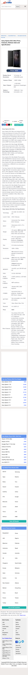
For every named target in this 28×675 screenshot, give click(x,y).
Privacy (17, 649)
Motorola (5, 501)
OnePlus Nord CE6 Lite (8, 459)
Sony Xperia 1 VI (6, 392)
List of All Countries (14, 607)
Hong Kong (18, 588)
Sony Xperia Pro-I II (7, 397)
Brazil (16, 593)
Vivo (16, 481)
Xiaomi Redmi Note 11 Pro (7, 645)
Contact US (18, 647)
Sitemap (18, 651)
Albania (17, 583)
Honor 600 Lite (6, 457)
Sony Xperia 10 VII (7, 382)
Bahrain (4, 588)
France (4, 598)
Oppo (4, 477)
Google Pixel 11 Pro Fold (8, 444)
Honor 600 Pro (6, 452)
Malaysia (17, 568)
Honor (16, 501)
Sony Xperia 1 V (6, 402)
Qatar (4, 573)
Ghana (16, 603)
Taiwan (17, 598)
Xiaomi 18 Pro (5, 441)
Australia (17, 553)
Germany (17, 573)
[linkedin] (22, 643)
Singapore (5, 563)
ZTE (16, 511)
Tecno (4, 511)
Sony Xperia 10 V (6, 400)
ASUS (16, 506)
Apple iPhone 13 (6, 650)
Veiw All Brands (14, 521)
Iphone (4, 471)
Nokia (4, 481)
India (16, 558)
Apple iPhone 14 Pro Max (7, 641)
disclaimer (18, 653)
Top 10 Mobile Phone (7, 638)
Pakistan (17, 543)
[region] (14, 21)
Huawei (17, 486)
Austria (4, 578)
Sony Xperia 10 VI (6, 389)
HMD (16, 516)
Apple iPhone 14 (6, 652)
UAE (4, 538)
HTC (4, 496)
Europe (4, 568)
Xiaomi (4, 486)
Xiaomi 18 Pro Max (7, 439)
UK (3, 558)
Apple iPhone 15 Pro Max (7, 648)
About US (18, 645)
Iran (16, 578)
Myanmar (5, 543)
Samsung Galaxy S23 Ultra (6, 655)
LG (16, 630)
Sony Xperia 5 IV (6, 405)
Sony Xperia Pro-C (7, 387)
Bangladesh (6, 533)
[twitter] (19, 643)
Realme (17, 477)
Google (16, 496)
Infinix (16, 491)
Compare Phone (19, 125)
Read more (23, 615)
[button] (3, 125)
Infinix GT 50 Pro (6, 446)
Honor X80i (5, 449)
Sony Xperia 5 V (6, 395)
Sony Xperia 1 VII (6, 384)
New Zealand (6, 583)
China (4, 593)
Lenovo (4, 506)
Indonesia (5, 548)
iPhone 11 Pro (5, 658)
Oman (16, 533)
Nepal (16, 548)
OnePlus (5, 491)
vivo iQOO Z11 (5, 462)
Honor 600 (4, 454)
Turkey (4, 603)
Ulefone (5, 516)
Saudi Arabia (18, 563)
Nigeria (17, 538)
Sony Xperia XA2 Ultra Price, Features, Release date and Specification (11, 43)
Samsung (17, 472)
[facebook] (16, 643)
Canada (4, 553)
